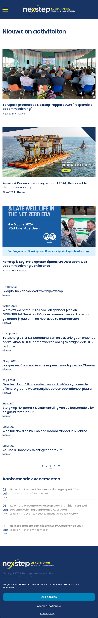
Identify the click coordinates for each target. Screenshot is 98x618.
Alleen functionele (49, 606)
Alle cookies (49, 597)
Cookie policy (47, 613)
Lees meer (8, 587)
